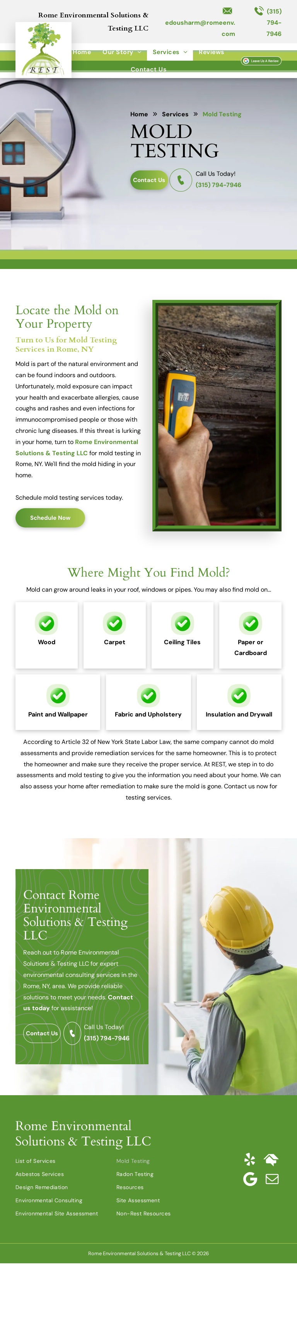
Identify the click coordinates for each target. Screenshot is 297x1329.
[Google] (250, 1179)
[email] (272, 1179)
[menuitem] (82, 52)
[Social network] (271, 1159)
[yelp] (249, 1159)
